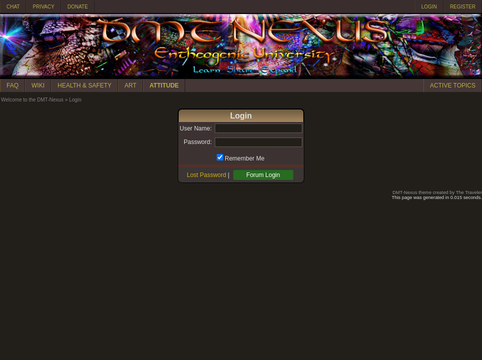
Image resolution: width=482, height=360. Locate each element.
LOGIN (429, 7)
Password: (198, 142)
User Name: (196, 128)
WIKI (38, 85)
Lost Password (206, 175)
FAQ (13, 85)
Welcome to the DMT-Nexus (32, 99)
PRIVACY (43, 7)
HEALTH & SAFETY (85, 85)
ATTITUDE (164, 85)
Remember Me (244, 158)
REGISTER (462, 7)
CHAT (13, 7)
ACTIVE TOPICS (452, 85)
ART (131, 85)
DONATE (78, 7)
